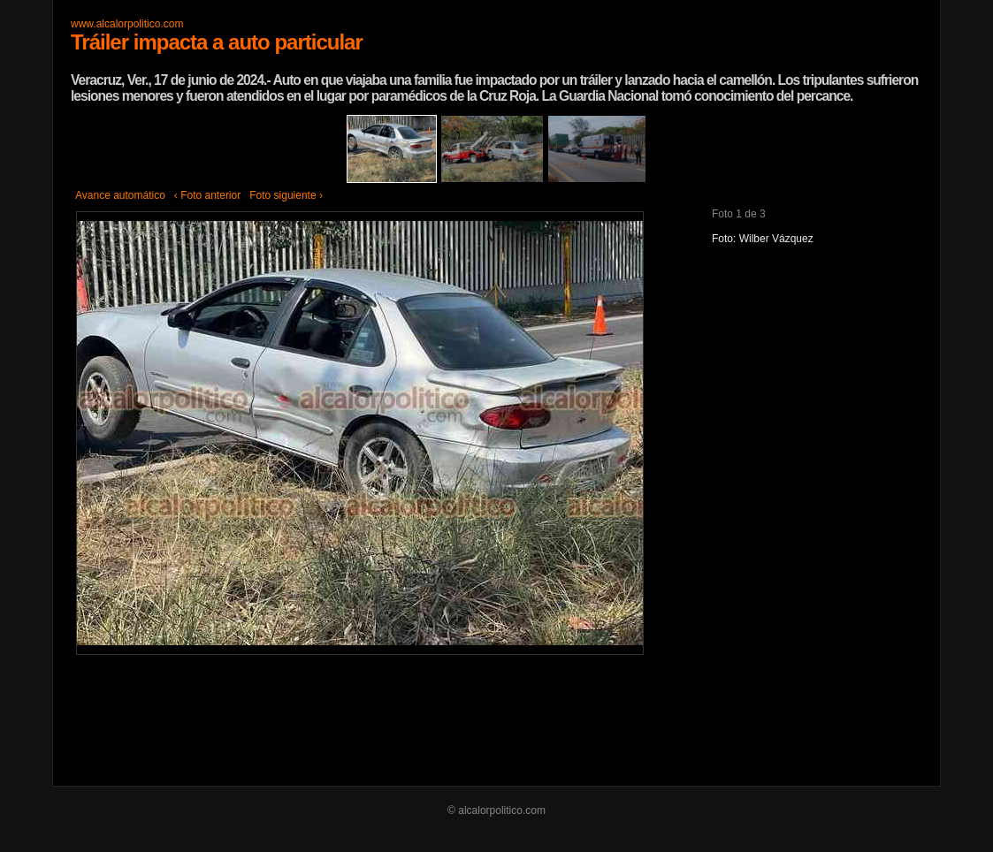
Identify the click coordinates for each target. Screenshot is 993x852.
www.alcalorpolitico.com (127, 24)
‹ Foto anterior (207, 195)
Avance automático (120, 195)
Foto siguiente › (286, 195)
